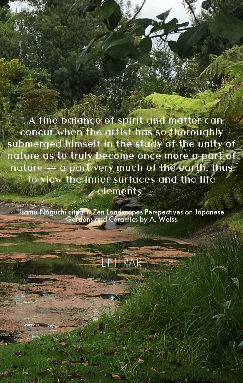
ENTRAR (121, 262)
